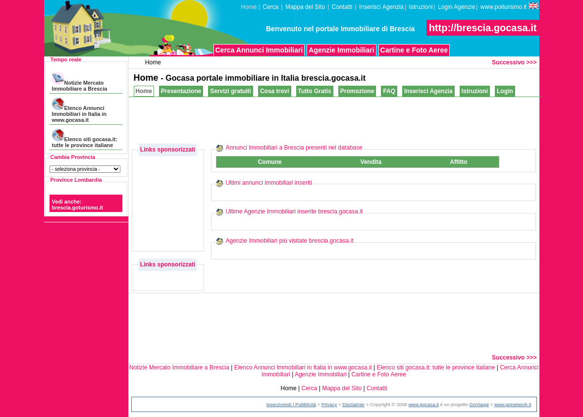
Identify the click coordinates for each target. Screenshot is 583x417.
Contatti (342, 6)
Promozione (357, 91)
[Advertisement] (359, 119)
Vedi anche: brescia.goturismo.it (77, 204)
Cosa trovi (274, 91)
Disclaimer (353, 404)
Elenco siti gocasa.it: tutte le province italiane (84, 138)
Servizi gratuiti (230, 91)
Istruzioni (420, 6)
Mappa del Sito (305, 6)
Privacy (329, 404)
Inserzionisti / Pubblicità (291, 404)
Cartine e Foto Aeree (414, 50)
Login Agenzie (456, 6)
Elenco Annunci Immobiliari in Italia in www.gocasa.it (79, 110)
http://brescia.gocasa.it (483, 27)
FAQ (389, 91)
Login (505, 91)
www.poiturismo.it (509, 6)
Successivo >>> (514, 62)
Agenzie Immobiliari (341, 50)
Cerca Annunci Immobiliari (259, 50)
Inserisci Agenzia (381, 6)
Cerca (270, 6)
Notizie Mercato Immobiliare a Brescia (79, 82)
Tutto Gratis (314, 91)
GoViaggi (479, 404)
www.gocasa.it (423, 404)
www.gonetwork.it (512, 404)
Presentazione (181, 91)
